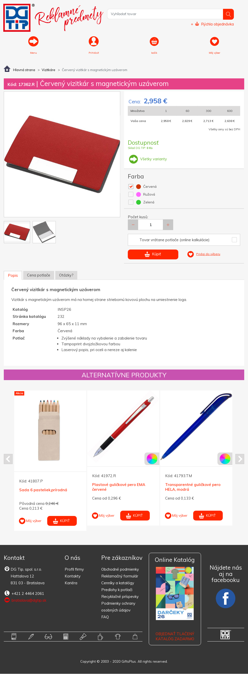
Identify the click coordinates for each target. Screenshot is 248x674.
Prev (8, 459)
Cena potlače (38, 275)
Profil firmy (74, 569)
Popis (13, 275)
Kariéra (71, 583)
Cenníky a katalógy (117, 583)
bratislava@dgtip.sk (25, 600)
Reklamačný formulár (119, 576)
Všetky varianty (147, 159)
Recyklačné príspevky (120, 596)
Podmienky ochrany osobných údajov (118, 607)
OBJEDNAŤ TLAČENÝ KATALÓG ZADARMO (175, 636)
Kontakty (73, 576)
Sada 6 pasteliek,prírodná (43, 490)
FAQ (105, 617)
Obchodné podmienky (120, 569)
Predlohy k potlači (116, 590)
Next (239, 459)
